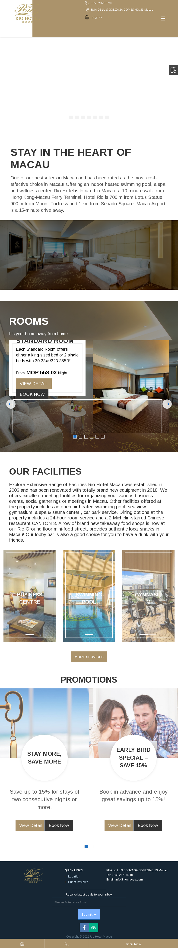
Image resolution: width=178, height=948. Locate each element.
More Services (89, 657)
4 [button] (91, 437)
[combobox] (102, 17)
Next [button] (167, 404)
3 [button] (86, 437)
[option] (89, 386)
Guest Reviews (78, 882)
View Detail (34, 383)
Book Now (32, 394)
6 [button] (103, 437)
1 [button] (75, 437)
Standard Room (45, 340)
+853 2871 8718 (122, 875)
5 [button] (97, 437)
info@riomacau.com (129, 879)
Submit (89, 914)
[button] (126, 596)
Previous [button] (11, 404)
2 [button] (80, 437)
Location (74, 876)
